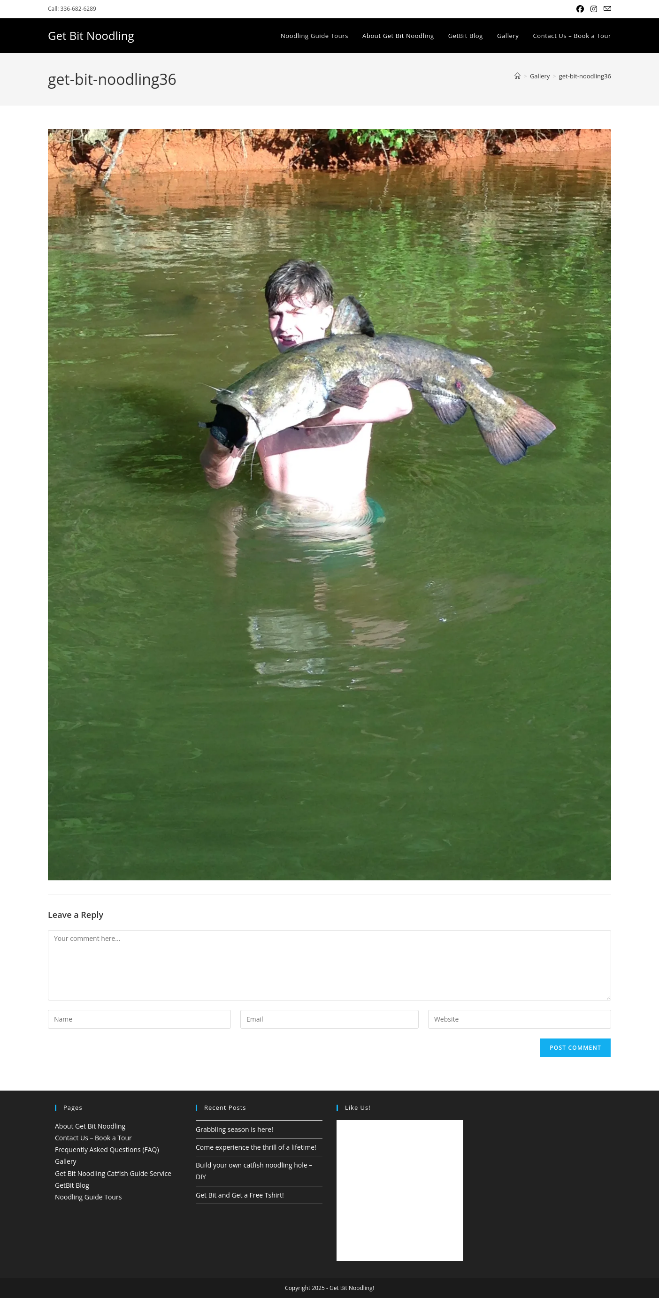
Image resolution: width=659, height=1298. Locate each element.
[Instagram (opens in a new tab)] (593, 9)
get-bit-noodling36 (585, 76)
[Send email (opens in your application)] (605, 9)
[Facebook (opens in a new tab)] (580, 9)
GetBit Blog (72, 1185)
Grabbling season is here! (234, 1129)
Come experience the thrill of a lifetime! (256, 1147)
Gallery (66, 1161)
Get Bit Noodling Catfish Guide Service (113, 1173)
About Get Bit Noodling (90, 1126)
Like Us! (358, 1107)
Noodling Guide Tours (88, 1196)
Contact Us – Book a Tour (93, 1137)
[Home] (517, 76)
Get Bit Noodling (91, 35)
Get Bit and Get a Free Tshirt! (240, 1195)
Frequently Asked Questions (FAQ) (107, 1149)
